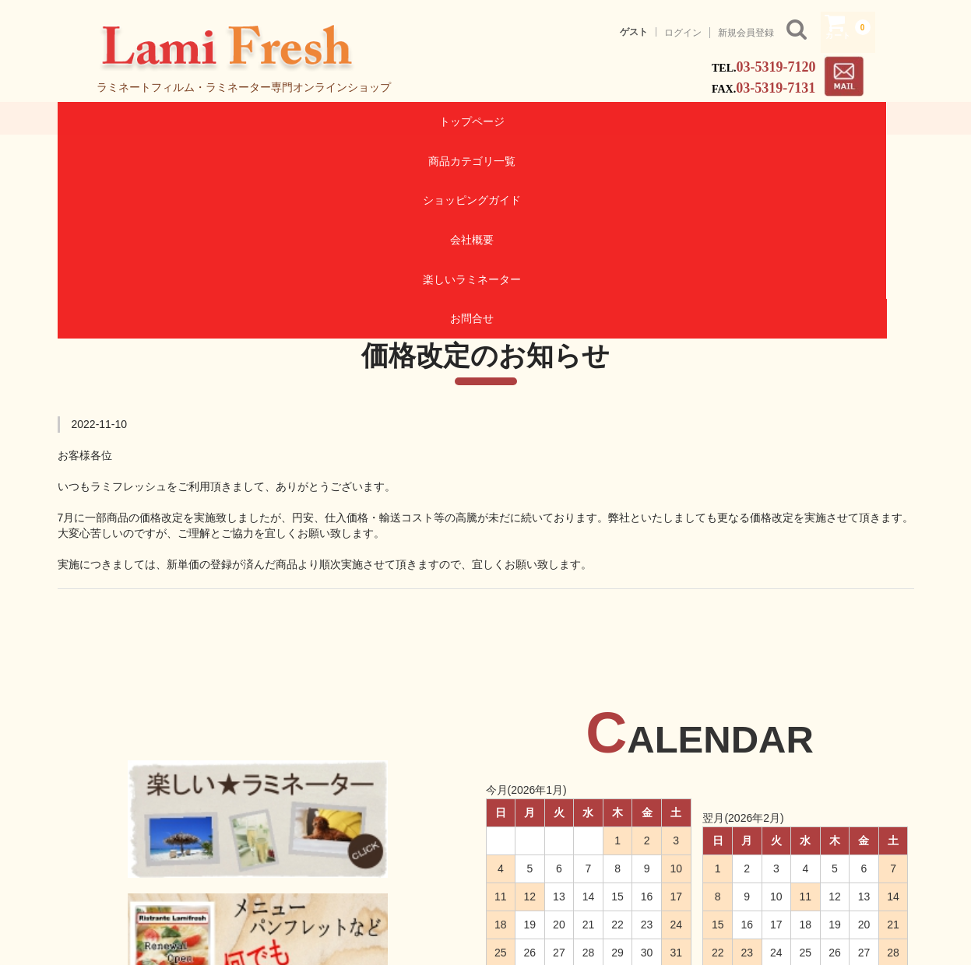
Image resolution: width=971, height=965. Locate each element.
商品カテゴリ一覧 (271, 120)
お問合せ (842, 120)
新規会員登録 (746, 32)
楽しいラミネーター (699, 120)
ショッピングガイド (413, 120)
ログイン (683, 32)
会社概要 (557, 120)
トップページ (128, 120)
